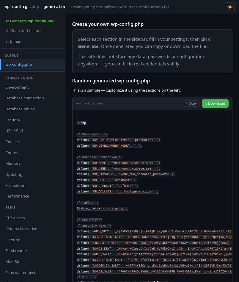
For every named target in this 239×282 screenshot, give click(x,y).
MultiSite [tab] (13, 261)
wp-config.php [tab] (18, 64)
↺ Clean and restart (23, 30)
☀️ (230, 7)
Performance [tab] (17, 196)
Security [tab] (12, 120)
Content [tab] (12, 152)
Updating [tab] (13, 174)
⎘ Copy (191, 103)
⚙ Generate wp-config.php (30, 21)
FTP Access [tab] (15, 217)
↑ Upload (13, 41)
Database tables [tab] (20, 109)
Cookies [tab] (12, 141)
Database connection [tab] (24, 98)
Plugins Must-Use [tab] (21, 228)
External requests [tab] (21, 272)
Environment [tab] (17, 87)
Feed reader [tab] (16, 250)
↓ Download (215, 103)
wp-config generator (35, 7)
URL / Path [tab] (14, 130)
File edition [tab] (15, 185)
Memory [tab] (13, 163)
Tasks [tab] (10, 207)
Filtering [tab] (13, 239)
